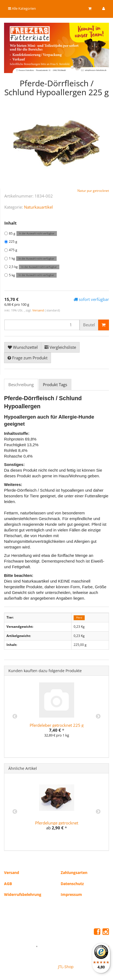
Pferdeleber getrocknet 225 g (57, 725)
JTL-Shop (66, 966)
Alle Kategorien (22, 8)
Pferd (79, 617)
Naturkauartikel (38, 207)
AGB (8, 883)
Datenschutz (72, 883)
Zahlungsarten (74, 872)
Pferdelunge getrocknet (56, 823)
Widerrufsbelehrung (22, 894)
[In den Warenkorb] (103, 325)
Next (98, 716)
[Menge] (42, 325)
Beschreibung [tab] (21, 384)
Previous (14, 716)
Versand (38, 310)
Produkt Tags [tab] (55, 384)
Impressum (71, 894)
